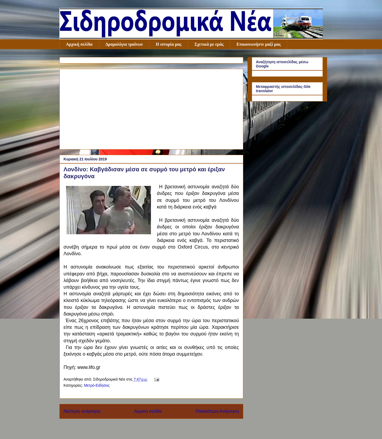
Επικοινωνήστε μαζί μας (259, 44)
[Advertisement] (151, 108)
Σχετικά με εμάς (209, 44)
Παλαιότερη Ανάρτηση (217, 411)
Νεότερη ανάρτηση (82, 411)
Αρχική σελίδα (79, 44)
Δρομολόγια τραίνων (124, 44)
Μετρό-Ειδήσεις (97, 385)
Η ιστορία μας (168, 44)
